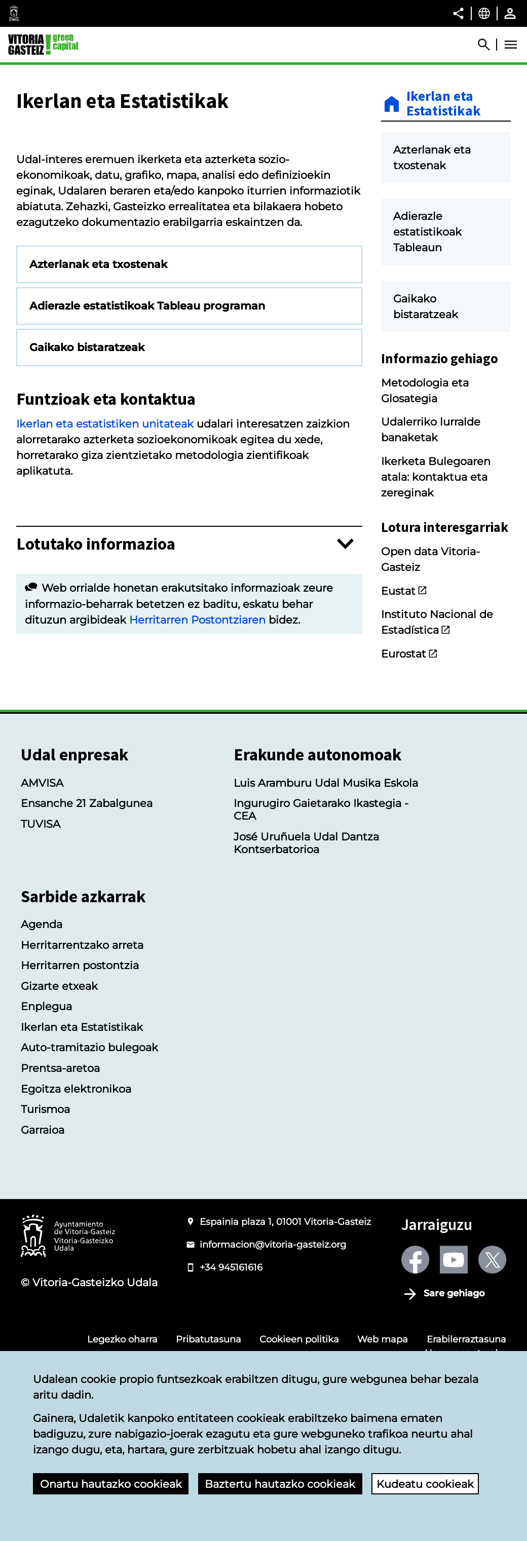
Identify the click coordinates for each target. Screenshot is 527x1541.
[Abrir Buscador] (488, 44)
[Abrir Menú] (511, 44)
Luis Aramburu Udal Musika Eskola (326, 883)
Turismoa (45, 1210)
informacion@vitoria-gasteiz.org (273, 1345)
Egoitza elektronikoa (76, 1189)
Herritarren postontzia (80, 1066)
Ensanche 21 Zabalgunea (87, 904)
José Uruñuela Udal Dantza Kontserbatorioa (306, 943)
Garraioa (42, 1230)
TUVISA (40, 924)
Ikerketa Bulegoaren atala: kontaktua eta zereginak (436, 477)
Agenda (41, 1025)
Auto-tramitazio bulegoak (89, 1148)
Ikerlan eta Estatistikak (443, 104)
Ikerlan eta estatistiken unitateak (105, 544)
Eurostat (409, 653)
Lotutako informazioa (95, 665)
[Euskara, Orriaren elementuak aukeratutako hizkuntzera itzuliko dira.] (484, 13)
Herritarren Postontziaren (197, 740)
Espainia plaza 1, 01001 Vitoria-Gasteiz (285, 1322)
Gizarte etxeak (59, 1087)
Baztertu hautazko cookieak (280, 1484)
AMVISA (42, 883)
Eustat (404, 591)
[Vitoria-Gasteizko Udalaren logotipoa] (68, 1338)
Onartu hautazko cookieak (111, 1484)
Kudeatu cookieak (425, 1484)
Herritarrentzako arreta (82, 1045)
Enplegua (46, 1107)
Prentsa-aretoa (60, 1169)
